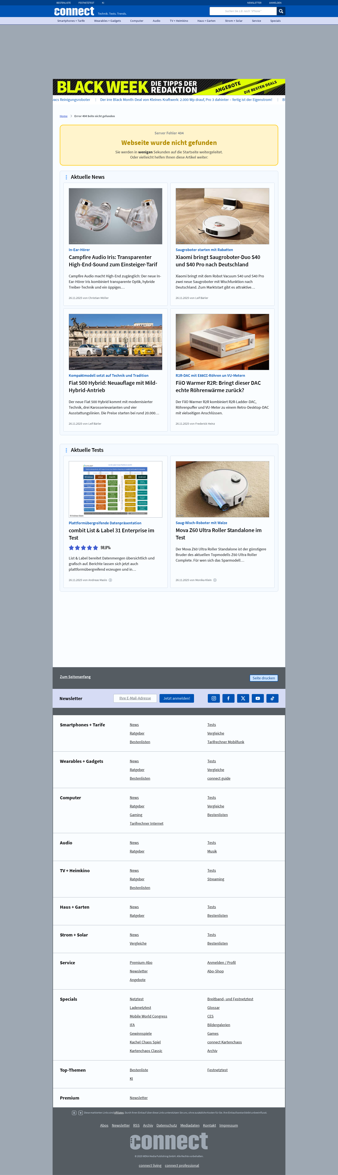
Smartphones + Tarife (71, 21)
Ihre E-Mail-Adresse (135, 698)
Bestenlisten (140, 741)
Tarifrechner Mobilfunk (225, 741)
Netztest (137, 998)
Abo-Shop (215, 971)
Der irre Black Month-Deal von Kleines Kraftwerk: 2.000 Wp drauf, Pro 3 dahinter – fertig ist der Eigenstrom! (195, 99)
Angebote (138, 979)
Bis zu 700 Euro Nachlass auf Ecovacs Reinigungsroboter (53, 99)
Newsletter (254, 2)
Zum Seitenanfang (75, 677)
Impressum (228, 1125)
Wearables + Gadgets (107, 21)
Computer (136, 21)
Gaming (136, 814)
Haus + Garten (206, 21)
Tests (211, 724)
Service (256, 21)
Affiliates (119, 1112)
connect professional (182, 1165)
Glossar (213, 1007)
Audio (156, 21)
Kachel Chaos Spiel (145, 1042)
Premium (69, 1097)
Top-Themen (73, 1070)
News (134, 724)
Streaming (215, 879)
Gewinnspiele (141, 1033)
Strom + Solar (234, 21)
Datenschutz (166, 1125)
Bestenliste (63, 2)
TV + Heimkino (179, 21)
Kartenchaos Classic (146, 1050)
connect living (150, 1165)
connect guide (218, 778)
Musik (212, 851)
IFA (132, 1024)
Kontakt (209, 1125)
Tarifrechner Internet (146, 823)
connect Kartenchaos (224, 1042)
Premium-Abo (141, 962)
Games (213, 1033)
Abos (104, 1125)
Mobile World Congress (148, 1016)
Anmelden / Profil (221, 962)
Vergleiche (215, 733)
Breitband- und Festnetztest (230, 998)
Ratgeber (137, 733)
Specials (275, 21)
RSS (136, 1125)
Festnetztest (86, 2)
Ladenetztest (140, 1007)
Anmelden (275, 2)
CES (210, 1016)
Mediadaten (190, 1125)
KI (103, 2)
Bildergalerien (218, 1024)
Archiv (212, 1050)
